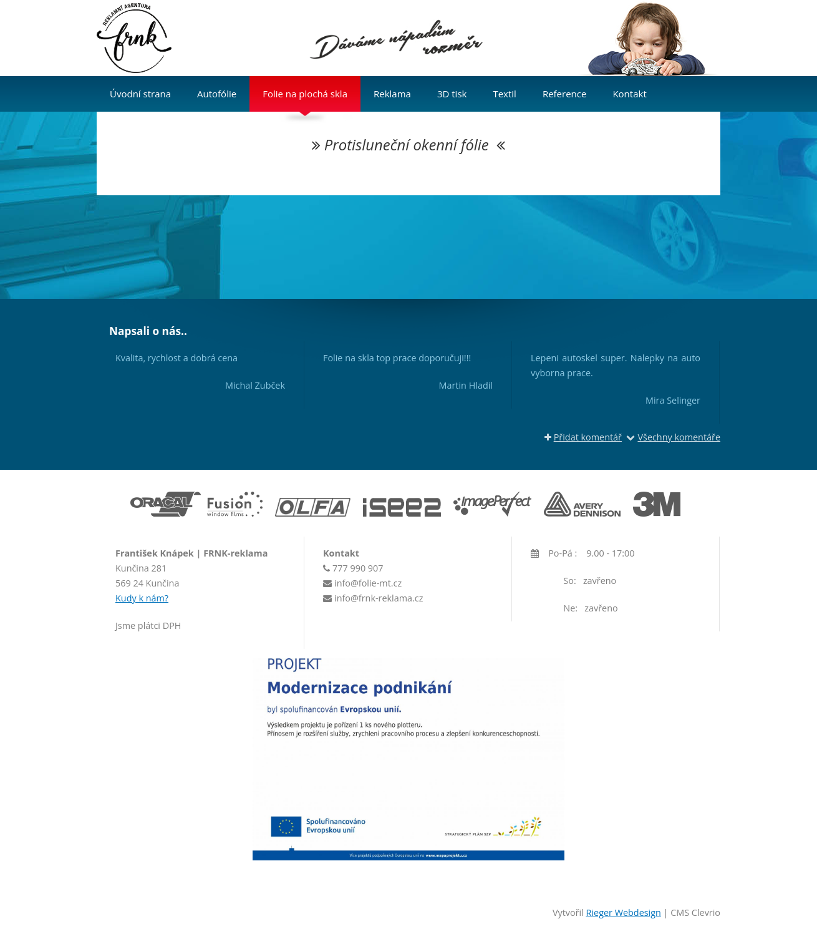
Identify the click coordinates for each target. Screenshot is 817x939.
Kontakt (629, 93)
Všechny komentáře (673, 437)
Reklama (392, 93)
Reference (565, 93)
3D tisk (452, 93)
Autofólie (216, 93)
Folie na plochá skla (305, 93)
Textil (504, 93)
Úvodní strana (140, 93)
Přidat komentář (583, 437)
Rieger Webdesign (623, 912)
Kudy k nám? (141, 598)
